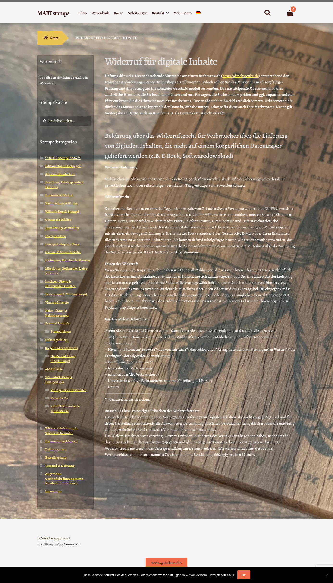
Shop (82, 13)
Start (54, 37)
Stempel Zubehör (57, 323)
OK (244, 575)
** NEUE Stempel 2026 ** (63, 158)
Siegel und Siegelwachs (61, 348)
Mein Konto (182, 13)
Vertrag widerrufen (166, 563)
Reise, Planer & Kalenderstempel (57, 313)
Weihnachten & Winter (61, 203)
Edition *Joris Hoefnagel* (63, 166)
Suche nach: (267, 13)
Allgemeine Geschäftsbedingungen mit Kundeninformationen (64, 479)
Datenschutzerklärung (61, 441)
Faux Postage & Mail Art (62, 228)
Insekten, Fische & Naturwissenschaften (60, 284)
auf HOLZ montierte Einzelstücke (65, 408)
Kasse (118, 13)
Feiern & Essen (55, 236)
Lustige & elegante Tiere (62, 244)
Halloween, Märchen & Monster (67, 260)
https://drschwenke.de (240, 75)
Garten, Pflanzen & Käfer (63, 252)
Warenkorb (100, 13)
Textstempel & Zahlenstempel (66, 294)
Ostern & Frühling (58, 219)
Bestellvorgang (55, 457)
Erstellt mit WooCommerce (58, 544)
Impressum (53, 491)
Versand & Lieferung (60, 465)
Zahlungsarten (55, 449)
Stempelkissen (61, 331)
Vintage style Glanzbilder (68, 390)
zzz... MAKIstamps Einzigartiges (58, 379)
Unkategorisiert (56, 339)
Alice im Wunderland (60, 174)
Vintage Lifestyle (57, 302)
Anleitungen (137, 13)
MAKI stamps (53, 13)
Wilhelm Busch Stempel (62, 211)
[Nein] (327, 574)
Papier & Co (59, 398)
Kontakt (158, 13)
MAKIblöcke (54, 369)
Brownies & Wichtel (59, 195)
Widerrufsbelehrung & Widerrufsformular (61, 430)
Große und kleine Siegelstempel (63, 358)
